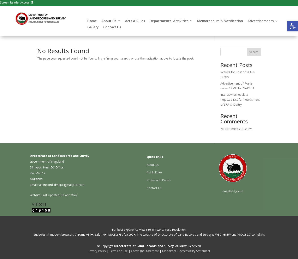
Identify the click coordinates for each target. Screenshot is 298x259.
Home (92, 21)
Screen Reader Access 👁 (17, 2)
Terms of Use (118, 251)
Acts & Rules (135, 21)
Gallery (93, 27)
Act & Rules (154, 172)
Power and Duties (159, 180)
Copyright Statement (145, 251)
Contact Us (112, 27)
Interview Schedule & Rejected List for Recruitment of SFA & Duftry (240, 99)
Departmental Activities (169, 21)
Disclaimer (169, 251)
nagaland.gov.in (232, 191)
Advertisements (261, 21)
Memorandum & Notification (220, 21)
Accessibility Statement (194, 251)
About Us (108, 21)
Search (253, 52)
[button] (292, 26)
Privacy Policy (97, 251)
